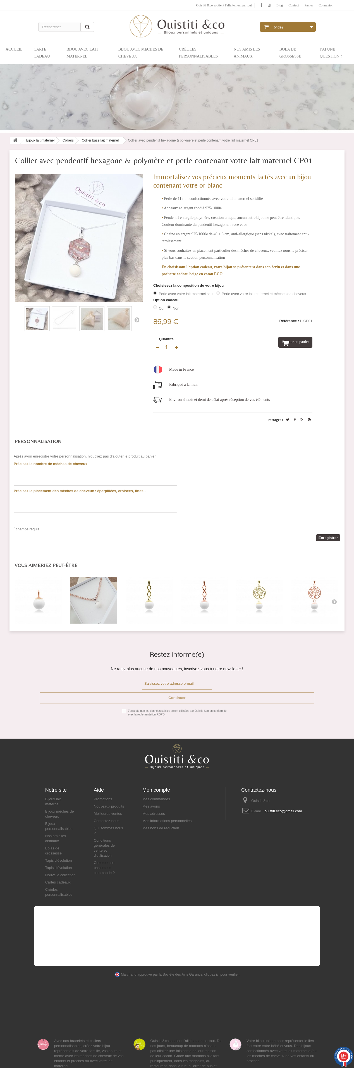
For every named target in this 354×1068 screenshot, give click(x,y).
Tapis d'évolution (58, 860)
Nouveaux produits (109, 806)
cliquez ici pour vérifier (221, 974)
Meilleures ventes (108, 813)
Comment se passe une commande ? (104, 868)
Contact (289, 5)
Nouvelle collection (60, 875)
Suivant (137, 319)
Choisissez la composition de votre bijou (189, 285)
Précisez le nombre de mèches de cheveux (50, 464)
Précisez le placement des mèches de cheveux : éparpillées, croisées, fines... (80, 491)
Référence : (289, 321)
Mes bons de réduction (160, 828)
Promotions (103, 799)
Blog (273, 5)
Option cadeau (166, 300)
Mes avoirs (151, 806)
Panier (306, 5)
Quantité (166, 339)
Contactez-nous (106, 821)
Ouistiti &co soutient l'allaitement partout (212, 5)
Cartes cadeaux (58, 882)
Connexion (324, 5)
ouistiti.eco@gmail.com (283, 811)
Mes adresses (153, 813)
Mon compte (156, 790)
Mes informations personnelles (167, 821)
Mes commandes (156, 799)
